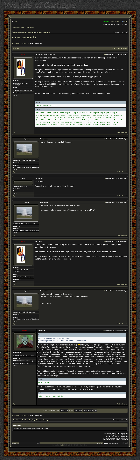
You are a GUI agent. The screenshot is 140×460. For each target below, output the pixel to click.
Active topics (29, 27)
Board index (17, 32)
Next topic (124, 48)
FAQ (117, 21)
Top (14, 132)
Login (14, 21)
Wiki (112, 21)
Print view (16, 48)
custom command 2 (24, 37)
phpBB (62, 445)
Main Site (106, 21)
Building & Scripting (28, 32)
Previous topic (115, 48)
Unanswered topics (18, 27)
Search (125, 21)
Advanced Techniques (43, 32)
